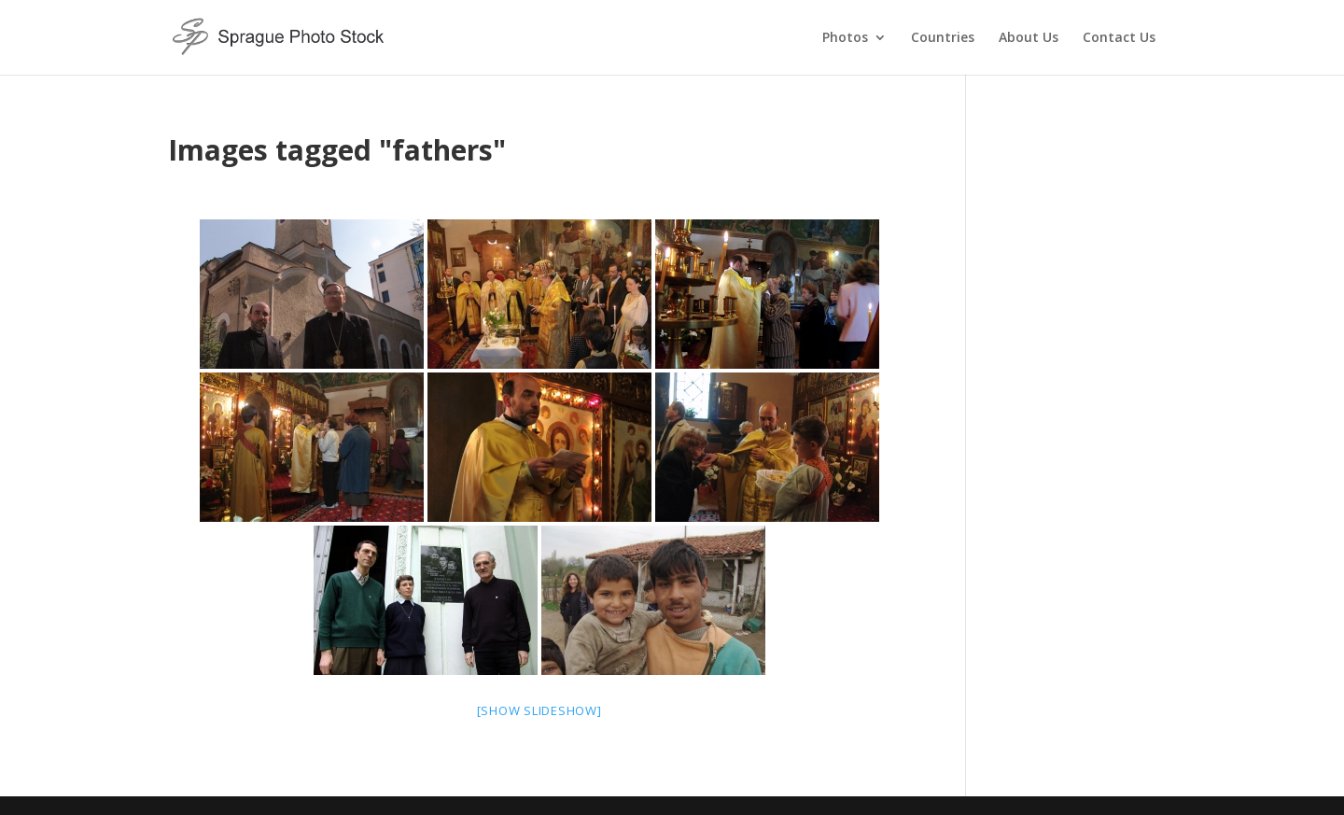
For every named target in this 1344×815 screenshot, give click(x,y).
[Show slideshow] (539, 710)
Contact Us (1119, 38)
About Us (1028, 38)
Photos (845, 38)
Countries (942, 38)
